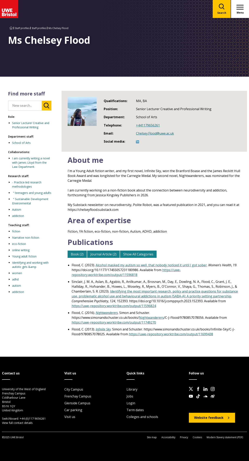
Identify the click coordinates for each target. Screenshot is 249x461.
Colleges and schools (142, 417)
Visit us (69, 417)
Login (131, 403)
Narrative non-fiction (25, 237)
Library (132, 389)
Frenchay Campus (77, 396)
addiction (18, 216)
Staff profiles (22, 28)
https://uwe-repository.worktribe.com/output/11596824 (114, 306)
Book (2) (77, 254)
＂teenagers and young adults (31, 193)
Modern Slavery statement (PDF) (225, 437)
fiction (16, 231)
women (17, 273)
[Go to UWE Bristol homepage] (11, 28)
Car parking (73, 410)
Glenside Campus (77, 403)
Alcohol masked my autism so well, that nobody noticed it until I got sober (151, 265)
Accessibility (168, 437)
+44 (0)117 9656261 (33, 418)
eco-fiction (19, 244)
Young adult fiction (24, 256)
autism (16, 285)
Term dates (135, 410)
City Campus (73, 389)
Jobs (130, 396)
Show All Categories (138, 254)
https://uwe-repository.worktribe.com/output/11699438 (171, 334)
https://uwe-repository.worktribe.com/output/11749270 (114, 322)
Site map (152, 437)
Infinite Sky (103, 329)
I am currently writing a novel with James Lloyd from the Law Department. (31, 162)
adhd (15, 279)
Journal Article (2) (103, 254)
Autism (16, 209)
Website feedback (209, 417)
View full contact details (17, 423)
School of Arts (21, 143)
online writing (20, 250)
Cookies (197, 437)
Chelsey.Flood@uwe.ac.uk (155, 133)
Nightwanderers (107, 312)
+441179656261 (148, 125)
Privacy (184, 437)
